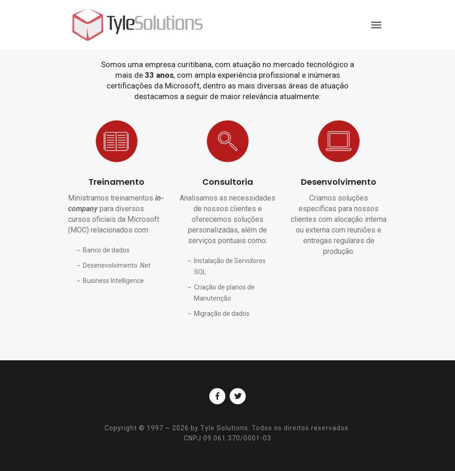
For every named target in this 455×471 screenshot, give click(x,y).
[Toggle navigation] (376, 25)
